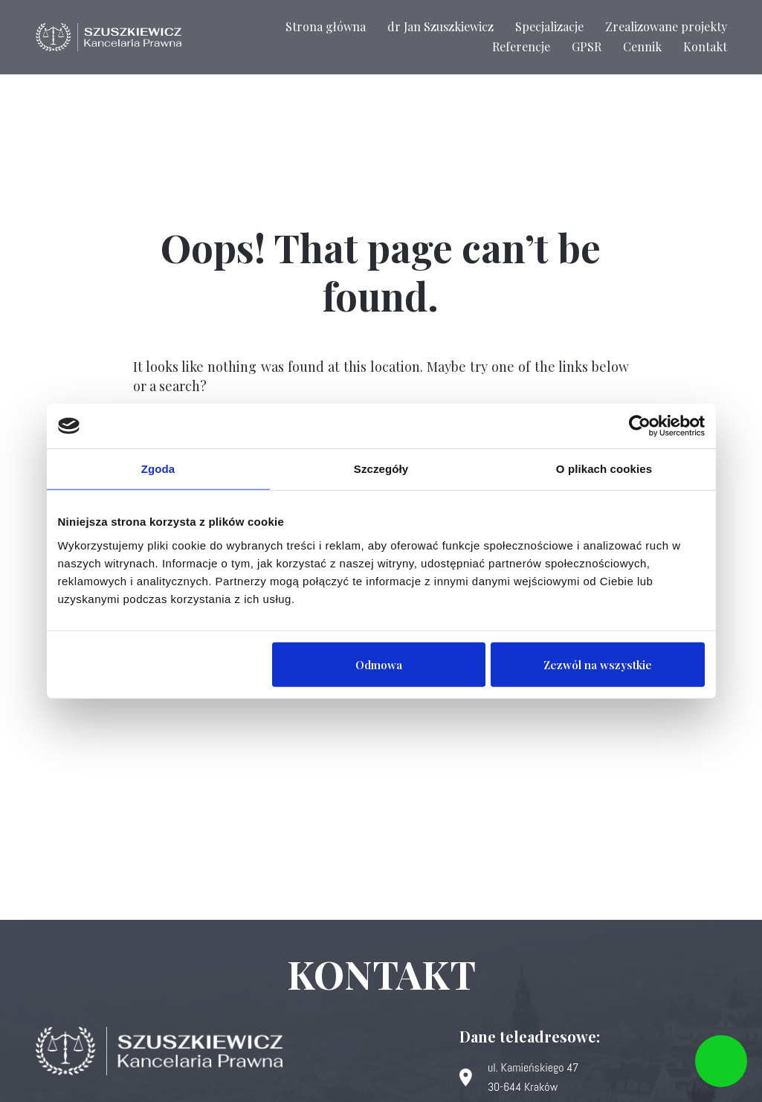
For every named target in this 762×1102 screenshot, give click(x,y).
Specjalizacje (549, 26)
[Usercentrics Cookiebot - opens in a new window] (640, 426)
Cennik (642, 46)
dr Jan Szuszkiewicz (440, 26)
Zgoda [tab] (158, 469)
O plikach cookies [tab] (604, 469)
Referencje (521, 46)
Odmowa (378, 664)
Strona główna (325, 26)
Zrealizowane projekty (666, 26)
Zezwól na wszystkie (597, 664)
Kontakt (705, 46)
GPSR (586, 46)
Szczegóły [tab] (381, 469)
